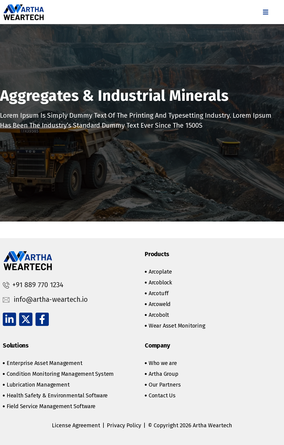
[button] (265, 12)
